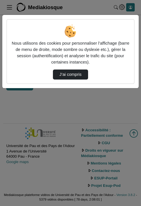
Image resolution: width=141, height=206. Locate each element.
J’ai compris (70, 74)
